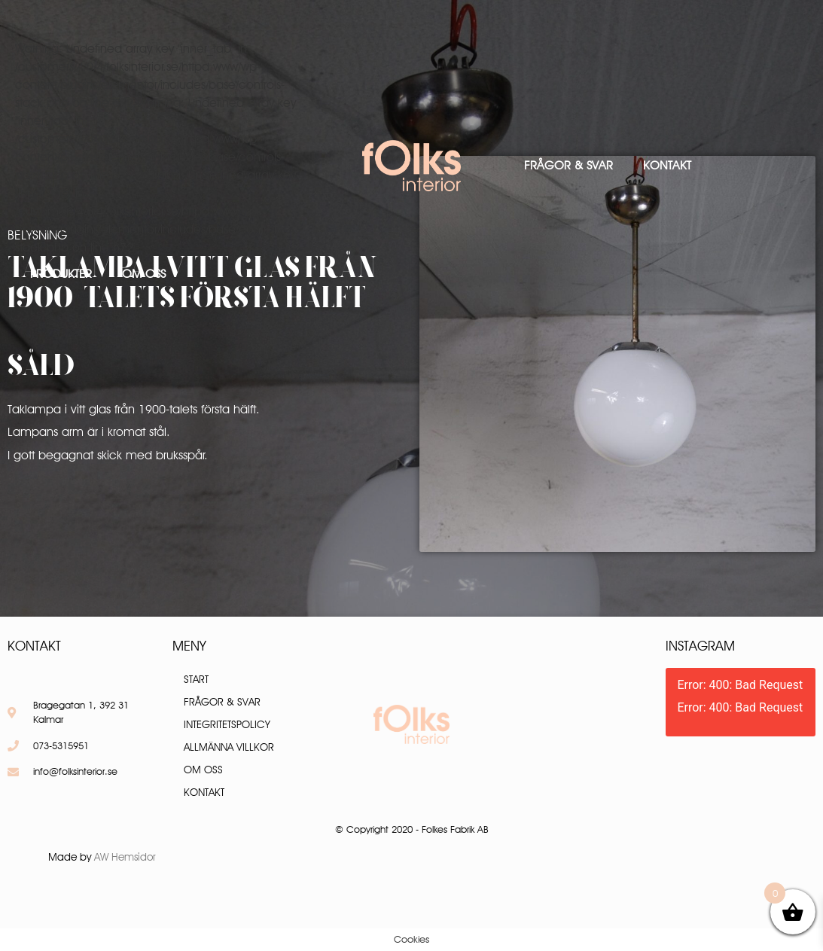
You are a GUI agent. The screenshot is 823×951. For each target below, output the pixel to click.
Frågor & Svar (568, 165)
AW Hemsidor (125, 857)
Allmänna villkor (229, 747)
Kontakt (667, 165)
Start (196, 679)
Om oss (144, 274)
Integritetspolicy (227, 724)
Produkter (61, 274)
